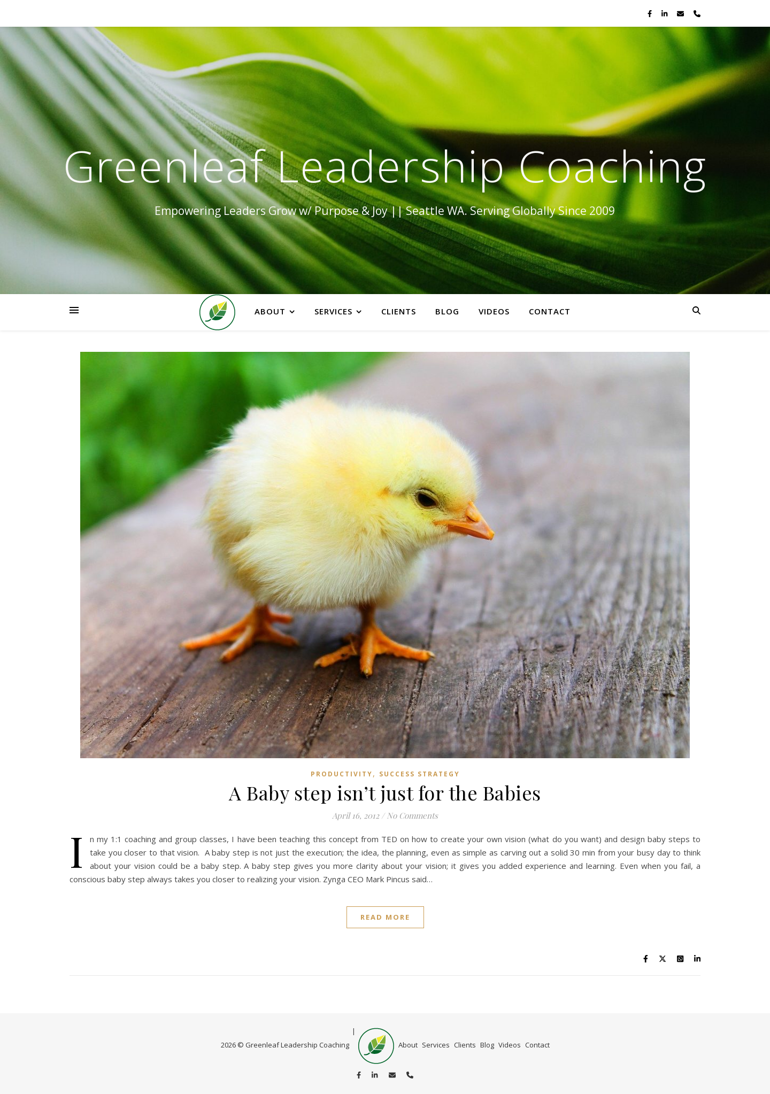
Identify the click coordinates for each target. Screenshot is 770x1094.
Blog (447, 311)
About (270, 311)
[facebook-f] (650, 13)
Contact (550, 311)
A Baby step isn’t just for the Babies (385, 792)
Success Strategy (419, 774)
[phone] (697, 13)
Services (333, 311)
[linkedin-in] (665, 13)
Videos (494, 311)
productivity (342, 774)
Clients (398, 311)
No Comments (412, 815)
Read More (385, 917)
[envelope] (681, 13)
